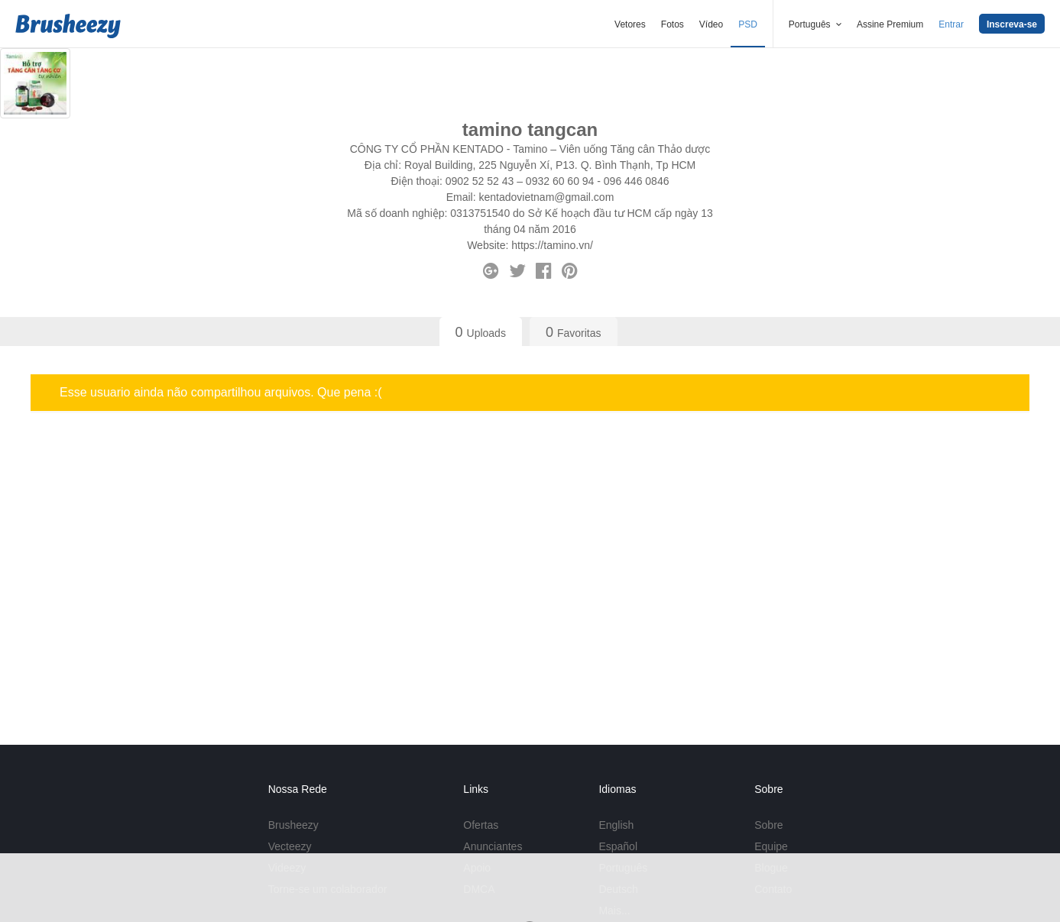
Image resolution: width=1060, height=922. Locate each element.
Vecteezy (290, 846)
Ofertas (480, 825)
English (616, 825)
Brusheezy (293, 825)
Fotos (672, 24)
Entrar (951, 24)
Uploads (480, 332)
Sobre (768, 825)
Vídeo (711, 24)
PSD (747, 24)
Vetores (630, 24)
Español (617, 846)
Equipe (771, 846)
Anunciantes (492, 846)
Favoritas (573, 332)
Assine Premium (890, 24)
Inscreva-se (1012, 24)
